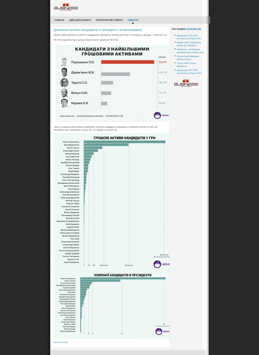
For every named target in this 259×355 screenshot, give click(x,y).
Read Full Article (61, 342)
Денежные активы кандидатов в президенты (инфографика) (98, 30)
